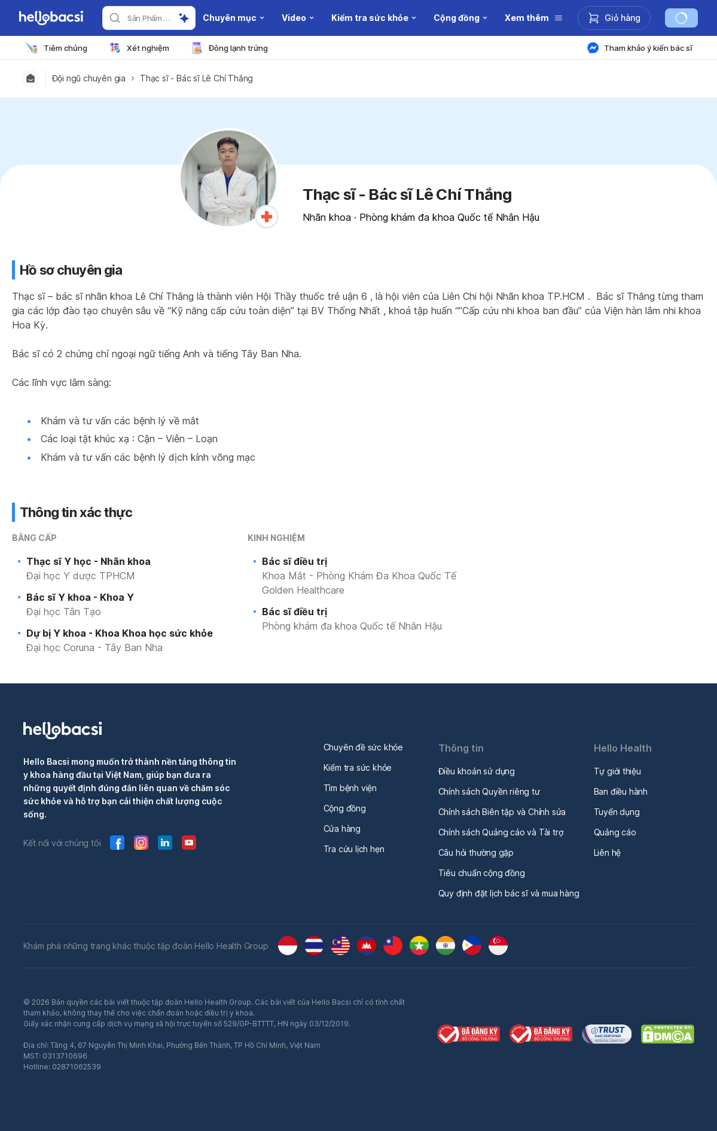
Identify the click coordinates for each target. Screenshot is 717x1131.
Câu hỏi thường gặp (476, 852)
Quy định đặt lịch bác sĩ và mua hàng (508, 893)
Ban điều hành (621, 791)
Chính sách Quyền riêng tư (489, 791)
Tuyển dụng (617, 812)
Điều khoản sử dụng (476, 771)
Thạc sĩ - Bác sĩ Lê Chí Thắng (196, 78)
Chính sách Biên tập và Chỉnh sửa (502, 812)
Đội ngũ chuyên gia (89, 78)
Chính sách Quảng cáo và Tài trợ (500, 832)
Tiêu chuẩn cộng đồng (481, 873)
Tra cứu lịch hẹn (354, 849)
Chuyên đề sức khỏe (363, 747)
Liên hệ (607, 852)
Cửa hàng (342, 828)
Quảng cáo (615, 832)
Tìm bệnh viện (350, 788)
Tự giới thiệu (617, 771)
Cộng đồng (345, 808)
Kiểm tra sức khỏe (358, 767)
